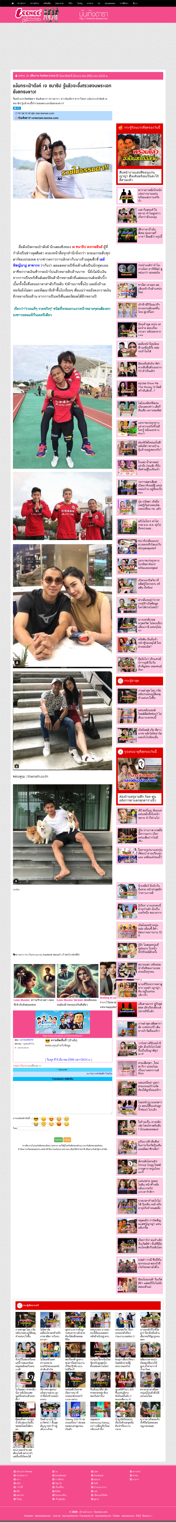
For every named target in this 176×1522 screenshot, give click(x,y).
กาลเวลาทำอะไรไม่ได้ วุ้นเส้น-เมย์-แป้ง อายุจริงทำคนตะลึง (149, 1204)
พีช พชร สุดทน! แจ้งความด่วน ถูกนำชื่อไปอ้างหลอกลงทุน (49, 1394)
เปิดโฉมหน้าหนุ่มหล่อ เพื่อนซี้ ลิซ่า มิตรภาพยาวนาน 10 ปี (150, 930)
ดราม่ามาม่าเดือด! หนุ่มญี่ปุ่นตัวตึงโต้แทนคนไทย (149, 1393)
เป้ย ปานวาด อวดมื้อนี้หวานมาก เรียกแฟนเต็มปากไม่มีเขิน (150, 835)
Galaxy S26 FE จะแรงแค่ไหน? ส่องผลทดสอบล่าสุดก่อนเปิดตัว (75, 1424)
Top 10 (58, 1483)
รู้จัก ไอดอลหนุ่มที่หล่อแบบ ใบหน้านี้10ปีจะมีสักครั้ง (148, 948)
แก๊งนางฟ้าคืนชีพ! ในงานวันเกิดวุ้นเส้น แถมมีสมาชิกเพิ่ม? (149, 1145)
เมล (95, 1491)
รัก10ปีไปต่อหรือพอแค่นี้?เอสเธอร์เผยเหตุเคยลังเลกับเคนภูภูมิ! (25, 1364)
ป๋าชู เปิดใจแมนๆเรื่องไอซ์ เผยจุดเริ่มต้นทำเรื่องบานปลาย (124, 1424)
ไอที (96, 1483)
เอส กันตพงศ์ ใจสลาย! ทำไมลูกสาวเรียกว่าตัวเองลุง (149, 213)
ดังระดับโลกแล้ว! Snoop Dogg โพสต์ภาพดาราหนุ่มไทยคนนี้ (149, 1166)
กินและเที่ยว (61, 1495)
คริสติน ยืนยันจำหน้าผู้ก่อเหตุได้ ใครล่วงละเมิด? (149, 642)
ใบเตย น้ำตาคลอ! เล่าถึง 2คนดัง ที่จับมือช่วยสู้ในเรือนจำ (149, 465)
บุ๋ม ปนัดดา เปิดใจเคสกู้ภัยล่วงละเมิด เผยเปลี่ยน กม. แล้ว (149, 505)
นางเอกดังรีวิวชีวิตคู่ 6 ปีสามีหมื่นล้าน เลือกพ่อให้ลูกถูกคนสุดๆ (150, 1334)
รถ (99, 3)
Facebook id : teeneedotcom (94, 1516)
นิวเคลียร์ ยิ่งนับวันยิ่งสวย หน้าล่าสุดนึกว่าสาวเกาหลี (150, 889)
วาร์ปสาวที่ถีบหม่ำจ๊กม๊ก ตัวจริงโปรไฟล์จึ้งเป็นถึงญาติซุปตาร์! (149, 1048)
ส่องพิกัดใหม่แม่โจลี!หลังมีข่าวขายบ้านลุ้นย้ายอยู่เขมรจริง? (149, 446)
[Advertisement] (88, 46)
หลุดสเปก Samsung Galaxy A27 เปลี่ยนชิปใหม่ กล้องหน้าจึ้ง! (99, 1424)
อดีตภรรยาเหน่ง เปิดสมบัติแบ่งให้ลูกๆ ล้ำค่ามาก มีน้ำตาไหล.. (148, 1364)
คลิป (18, 1483)
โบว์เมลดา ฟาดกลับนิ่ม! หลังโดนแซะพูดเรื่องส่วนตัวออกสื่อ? (25, 1394)
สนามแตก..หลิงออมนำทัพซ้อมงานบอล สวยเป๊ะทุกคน (149, 968)
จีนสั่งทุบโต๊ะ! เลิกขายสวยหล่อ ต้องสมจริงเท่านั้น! (99, 1393)
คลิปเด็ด (47, 3)
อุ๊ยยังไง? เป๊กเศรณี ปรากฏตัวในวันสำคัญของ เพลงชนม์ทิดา (150, 664)
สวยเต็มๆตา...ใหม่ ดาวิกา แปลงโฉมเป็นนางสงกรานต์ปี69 (148, 1068)
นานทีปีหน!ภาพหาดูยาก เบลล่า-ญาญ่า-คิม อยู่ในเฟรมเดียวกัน (150, 989)
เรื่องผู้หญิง (60, 1499)
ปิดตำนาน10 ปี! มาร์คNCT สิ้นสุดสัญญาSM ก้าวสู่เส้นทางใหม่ (49, 1424)
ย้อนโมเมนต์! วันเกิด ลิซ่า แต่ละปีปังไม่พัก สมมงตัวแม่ (150, 1283)
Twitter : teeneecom (122, 1516)
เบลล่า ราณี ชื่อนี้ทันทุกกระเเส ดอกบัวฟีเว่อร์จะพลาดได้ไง (149, 1263)
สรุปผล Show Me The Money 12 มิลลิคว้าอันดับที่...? (149, 386)
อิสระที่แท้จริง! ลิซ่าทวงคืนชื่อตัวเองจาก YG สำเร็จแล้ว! (150, 367)
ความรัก (136, 1471)
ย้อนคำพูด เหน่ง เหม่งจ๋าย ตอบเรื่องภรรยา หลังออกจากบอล (149, 329)
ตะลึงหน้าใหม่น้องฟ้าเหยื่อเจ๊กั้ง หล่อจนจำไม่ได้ (148, 347)
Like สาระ (59, 3)
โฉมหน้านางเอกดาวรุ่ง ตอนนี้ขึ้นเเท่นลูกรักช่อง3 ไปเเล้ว (150, 1105)
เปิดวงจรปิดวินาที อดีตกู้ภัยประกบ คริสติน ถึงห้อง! (149, 583)
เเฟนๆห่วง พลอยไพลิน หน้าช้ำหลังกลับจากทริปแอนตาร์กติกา (148, 1186)
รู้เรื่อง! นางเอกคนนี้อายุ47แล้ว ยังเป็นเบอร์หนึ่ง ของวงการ (150, 909)
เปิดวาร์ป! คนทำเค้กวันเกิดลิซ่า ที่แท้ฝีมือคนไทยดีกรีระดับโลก (150, 1243)
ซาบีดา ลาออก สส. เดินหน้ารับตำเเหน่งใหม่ (150, 288)
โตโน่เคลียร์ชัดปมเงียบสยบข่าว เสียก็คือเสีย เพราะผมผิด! (149, 406)
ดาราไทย (80, 98)
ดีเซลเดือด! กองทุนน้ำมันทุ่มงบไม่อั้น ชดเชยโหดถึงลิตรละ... (24, 1424)
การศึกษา (124, 3)
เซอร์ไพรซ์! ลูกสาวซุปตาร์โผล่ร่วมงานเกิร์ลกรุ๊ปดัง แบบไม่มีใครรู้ (75, 1364)
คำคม (135, 1475)
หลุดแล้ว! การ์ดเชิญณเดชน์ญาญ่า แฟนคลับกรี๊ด (149, 1224)
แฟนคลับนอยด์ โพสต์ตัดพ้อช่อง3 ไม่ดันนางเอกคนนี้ (150, 713)
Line (96, 1471)
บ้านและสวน (100, 1487)
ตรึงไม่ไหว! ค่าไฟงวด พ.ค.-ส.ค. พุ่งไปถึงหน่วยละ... (149, 524)
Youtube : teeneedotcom (37, 1516)
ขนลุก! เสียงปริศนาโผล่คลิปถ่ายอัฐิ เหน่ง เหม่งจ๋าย (125, 1363)
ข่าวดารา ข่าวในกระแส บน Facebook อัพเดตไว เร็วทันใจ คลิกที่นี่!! (48, 954)
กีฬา (70, 3)
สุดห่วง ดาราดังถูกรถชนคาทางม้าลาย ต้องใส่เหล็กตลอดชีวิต (75, 1334)
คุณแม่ (97, 1479)
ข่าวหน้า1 (34, 3)
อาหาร (90, 3)
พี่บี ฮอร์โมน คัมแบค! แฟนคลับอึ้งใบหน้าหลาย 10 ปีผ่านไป (150, 814)
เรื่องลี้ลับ (59, 1487)
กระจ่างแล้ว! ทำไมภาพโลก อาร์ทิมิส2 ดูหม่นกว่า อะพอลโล (150, 268)
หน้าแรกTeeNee (24, 98)
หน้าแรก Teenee (24, 1471)
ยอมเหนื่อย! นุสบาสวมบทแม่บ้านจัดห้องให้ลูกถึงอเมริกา (149, 1086)
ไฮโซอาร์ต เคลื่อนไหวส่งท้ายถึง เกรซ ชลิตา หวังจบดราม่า (50, 1334)
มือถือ (57, 1491)
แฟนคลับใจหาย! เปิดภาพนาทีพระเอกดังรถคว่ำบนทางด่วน (74, 1394)
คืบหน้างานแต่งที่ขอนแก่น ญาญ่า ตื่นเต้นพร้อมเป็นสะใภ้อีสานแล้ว (139, 176)
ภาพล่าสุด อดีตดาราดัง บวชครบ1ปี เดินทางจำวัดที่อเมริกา (150, 1027)
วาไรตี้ (19, 1487)
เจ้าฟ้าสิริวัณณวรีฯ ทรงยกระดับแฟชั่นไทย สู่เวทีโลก (149, 308)
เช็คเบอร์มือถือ (100, 1495)
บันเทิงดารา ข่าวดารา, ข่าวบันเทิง (54, 98)
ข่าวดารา (21, 3)
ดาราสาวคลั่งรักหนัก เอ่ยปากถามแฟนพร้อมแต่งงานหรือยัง (150, 195)
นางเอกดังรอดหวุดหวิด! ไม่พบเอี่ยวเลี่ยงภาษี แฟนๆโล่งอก (150, 625)
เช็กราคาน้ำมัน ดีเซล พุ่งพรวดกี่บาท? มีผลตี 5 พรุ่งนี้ (150, 233)
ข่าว (18, 1479)
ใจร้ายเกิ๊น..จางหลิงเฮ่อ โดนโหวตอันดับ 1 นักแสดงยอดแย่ (149, 1125)
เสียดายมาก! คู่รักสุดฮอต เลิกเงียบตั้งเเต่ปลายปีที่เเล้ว (150, 1007)
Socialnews (110, 3)
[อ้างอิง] (72, 1040)
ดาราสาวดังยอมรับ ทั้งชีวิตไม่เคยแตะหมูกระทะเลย (150, 1422)
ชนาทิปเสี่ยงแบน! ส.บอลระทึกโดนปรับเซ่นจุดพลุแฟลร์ (149, 544)
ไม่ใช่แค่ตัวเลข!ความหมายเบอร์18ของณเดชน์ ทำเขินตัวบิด (49, 1364)
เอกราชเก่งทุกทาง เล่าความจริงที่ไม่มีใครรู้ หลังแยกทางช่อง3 (149, 428)
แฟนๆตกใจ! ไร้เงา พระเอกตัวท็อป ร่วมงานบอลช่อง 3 (124, 1333)
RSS (138, 1516)
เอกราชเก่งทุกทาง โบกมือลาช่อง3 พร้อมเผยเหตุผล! (148, 564)
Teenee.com (100, 1512)
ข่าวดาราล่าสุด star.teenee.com (36, 113)
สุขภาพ (19, 1495)
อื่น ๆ (135, 3)
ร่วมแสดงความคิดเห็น (62, 1079)
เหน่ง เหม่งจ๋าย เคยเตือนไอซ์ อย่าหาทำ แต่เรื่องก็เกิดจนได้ (23, 1453)
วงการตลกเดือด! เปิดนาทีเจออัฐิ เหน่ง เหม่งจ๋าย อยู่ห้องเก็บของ (150, 487)
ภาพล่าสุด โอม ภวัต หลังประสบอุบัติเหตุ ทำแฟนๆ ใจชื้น (149, 694)
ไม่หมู (79, 3)
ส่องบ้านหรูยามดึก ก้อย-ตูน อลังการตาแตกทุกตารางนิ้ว (137, 798)
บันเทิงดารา (22, 1475)
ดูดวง (96, 1499)
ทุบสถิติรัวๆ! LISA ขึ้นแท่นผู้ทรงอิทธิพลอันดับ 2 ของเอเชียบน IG (124, 1394)
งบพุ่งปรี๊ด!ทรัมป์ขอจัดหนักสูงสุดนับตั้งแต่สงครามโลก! (100, 1363)
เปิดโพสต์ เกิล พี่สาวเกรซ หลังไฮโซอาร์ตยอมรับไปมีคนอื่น (150, 733)
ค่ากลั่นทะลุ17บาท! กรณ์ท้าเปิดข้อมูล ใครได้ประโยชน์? (149, 603)
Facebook (98, 1475)
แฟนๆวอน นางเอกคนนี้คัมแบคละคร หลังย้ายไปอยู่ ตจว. (99, 1333)
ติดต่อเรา (146, 1516)
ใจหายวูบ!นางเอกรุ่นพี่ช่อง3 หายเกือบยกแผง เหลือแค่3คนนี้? (150, 853)
